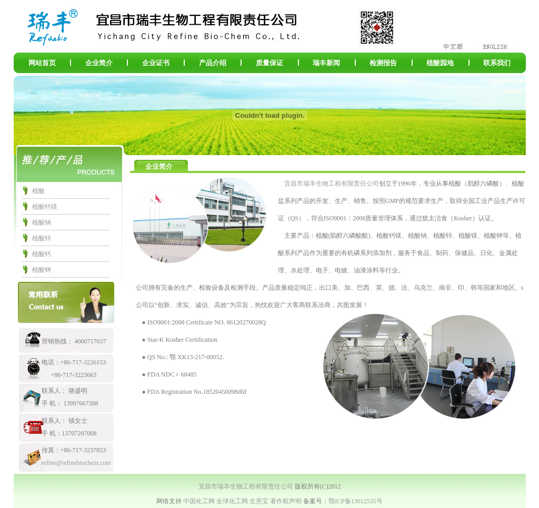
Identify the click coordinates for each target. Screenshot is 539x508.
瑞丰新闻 (326, 63)
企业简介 (99, 63)
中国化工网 (199, 501)
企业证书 (155, 63)
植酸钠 (41, 222)
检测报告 (383, 63)
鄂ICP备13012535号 (355, 501)
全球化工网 (232, 501)
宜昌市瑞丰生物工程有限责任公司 (331, 183)
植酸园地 (440, 63)
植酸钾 (41, 269)
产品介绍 (212, 63)
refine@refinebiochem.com (76, 462)
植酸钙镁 (44, 206)
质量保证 (269, 63)
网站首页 (42, 63)
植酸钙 (41, 254)
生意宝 (258, 501)
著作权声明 (286, 501)
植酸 (38, 191)
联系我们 (497, 63)
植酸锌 (41, 238)
